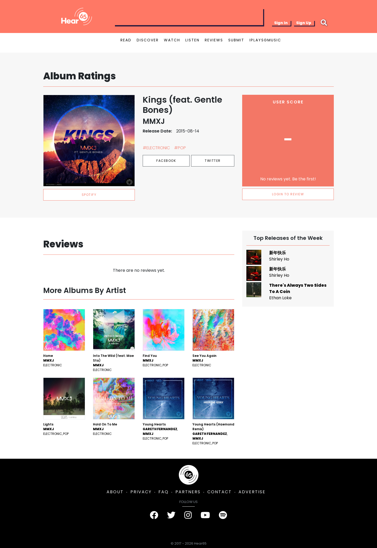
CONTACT (219, 492)
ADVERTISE (252, 492)
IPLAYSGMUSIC (265, 40)
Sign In (281, 22)
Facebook (166, 160)
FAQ (163, 492)
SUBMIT (236, 40)
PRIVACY (141, 492)
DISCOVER (148, 40)
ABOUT (115, 492)
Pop (165, 365)
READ (125, 40)
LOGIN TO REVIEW (288, 194)
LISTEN (192, 40)
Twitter (213, 160)
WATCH (172, 40)
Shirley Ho (279, 259)
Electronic (52, 365)
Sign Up (303, 22)
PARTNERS (188, 492)
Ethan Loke (280, 298)
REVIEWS (214, 40)
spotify (89, 194)
